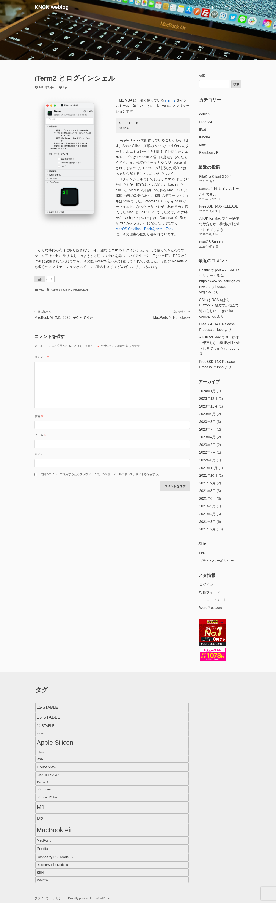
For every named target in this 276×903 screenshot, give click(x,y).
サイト (38, 454)
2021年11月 (208, 468)
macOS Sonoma (211, 242)
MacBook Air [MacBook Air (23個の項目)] (54, 829)
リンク (192, 7)
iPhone (204, 137)
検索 (202, 75)
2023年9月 (207, 414)
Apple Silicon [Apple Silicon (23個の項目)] (55, 742)
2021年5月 (207, 506)
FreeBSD (206, 122)
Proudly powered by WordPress (89, 898)
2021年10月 (208, 475)
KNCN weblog (51, 7)
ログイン (206, 584)
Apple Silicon (59, 289)
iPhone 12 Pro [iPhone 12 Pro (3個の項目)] (47, 797)
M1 (70, 289)
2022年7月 (207, 452)
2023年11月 (208, 406)
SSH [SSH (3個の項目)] (40, 872)
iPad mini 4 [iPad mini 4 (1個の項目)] (42, 782)
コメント (41, 357)
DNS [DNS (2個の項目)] (40, 758)
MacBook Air (81, 289)
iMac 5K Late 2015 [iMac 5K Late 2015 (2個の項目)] (49, 775)
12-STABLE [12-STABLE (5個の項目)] (47, 707)
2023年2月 (207, 445)
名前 (39, 416)
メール (40, 435)
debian (204, 114)
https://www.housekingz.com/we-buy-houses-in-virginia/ (219, 286)
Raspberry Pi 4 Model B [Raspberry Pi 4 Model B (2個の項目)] (52, 864)
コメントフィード (213, 600)
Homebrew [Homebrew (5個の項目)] (46, 767)
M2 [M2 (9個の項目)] (40, 818)
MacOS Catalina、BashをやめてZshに (145, 229)
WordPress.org (210, 607)
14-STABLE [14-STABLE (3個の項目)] (45, 726)
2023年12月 (208, 398)
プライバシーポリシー (221, 7)
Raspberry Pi (209, 152)
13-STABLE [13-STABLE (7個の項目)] (48, 716)
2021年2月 (207, 529)
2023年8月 (207, 422)
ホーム (175, 7)
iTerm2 (170, 100)
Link (202, 553)
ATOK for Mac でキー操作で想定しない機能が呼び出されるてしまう (220, 224)
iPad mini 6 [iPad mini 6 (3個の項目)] (45, 789)
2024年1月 (207, 391)
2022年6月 (207, 460)
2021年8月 (207, 491)
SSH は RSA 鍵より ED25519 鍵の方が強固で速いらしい (219, 305)
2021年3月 (207, 522)
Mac (41, 289)
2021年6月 (207, 498)
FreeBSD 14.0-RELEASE (218, 206)
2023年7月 (207, 429)
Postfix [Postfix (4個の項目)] (42, 849)
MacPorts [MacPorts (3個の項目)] (44, 840)
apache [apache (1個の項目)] (40, 733)
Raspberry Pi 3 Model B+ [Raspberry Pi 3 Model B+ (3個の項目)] (56, 857)
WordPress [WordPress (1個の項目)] (42, 879)
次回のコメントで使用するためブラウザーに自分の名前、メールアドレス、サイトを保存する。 (100, 474)
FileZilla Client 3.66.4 (215, 176)
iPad (202, 130)
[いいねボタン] (39, 279)
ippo (65, 87)
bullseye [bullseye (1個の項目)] (41, 752)
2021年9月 (207, 483)
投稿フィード (209, 592)
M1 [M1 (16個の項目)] (41, 807)
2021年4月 (207, 514)
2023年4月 (207, 437)
